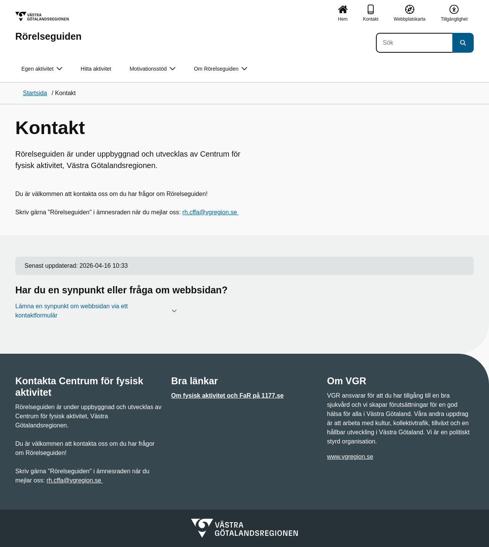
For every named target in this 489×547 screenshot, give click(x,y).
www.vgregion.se (350, 456)
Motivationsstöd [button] (152, 69)
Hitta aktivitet (96, 69)
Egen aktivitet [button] (41, 69)
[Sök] (414, 43)
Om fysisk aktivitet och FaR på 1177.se (227, 395)
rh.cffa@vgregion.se (210, 212)
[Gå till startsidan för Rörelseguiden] (48, 26)
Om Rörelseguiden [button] (220, 69)
